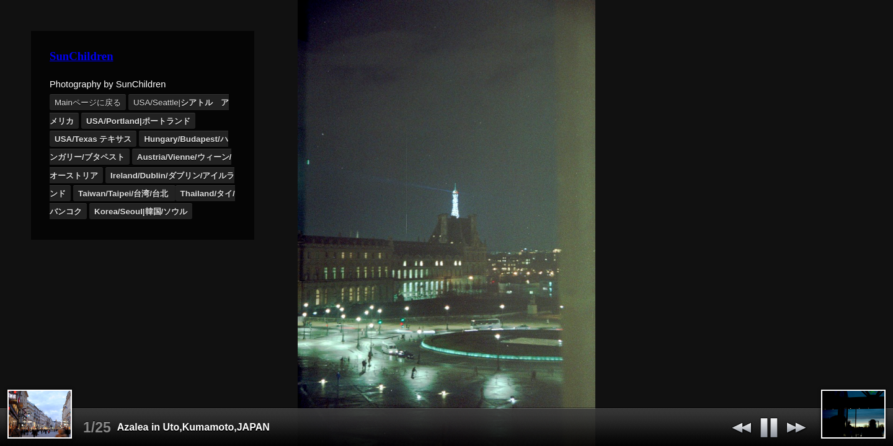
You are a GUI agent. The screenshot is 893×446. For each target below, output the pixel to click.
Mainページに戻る (88, 102)
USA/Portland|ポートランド (138, 121)
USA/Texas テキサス (93, 139)
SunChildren (81, 56)
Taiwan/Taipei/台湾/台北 (124, 193)
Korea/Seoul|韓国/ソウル (140, 211)
